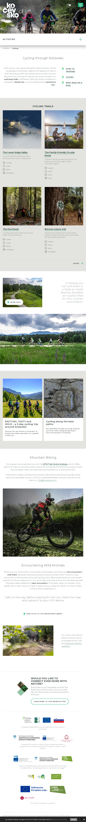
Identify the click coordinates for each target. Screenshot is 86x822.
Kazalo (54, 816)
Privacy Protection (29, 816)
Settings (73, 819)
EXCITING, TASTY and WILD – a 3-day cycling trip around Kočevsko (21, 424)
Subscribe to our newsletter (50, 701)
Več (62, 768)
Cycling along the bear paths (60, 423)
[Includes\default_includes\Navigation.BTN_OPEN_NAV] (80, 5)
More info (15, 302)
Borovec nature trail (55, 229)
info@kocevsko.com (47, 480)
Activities (6, 48)
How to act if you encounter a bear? (44, 614)
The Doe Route (11, 229)
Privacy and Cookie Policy (59, 819)
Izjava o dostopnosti (44, 816)
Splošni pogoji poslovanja (12, 816)
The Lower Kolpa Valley (15, 152)
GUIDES (70, 77)
